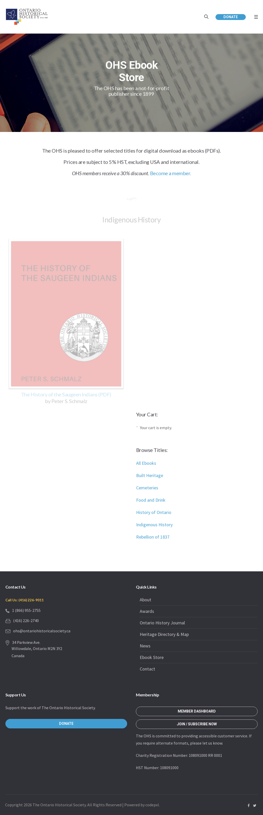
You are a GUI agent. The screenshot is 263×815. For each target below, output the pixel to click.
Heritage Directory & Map (164, 634)
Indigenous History (154, 525)
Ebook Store (152, 657)
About (145, 600)
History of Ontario (153, 512)
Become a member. (170, 174)
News (145, 646)
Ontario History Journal (162, 623)
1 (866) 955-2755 (26, 610)
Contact (147, 669)
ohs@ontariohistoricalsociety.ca (41, 630)
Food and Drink (150, 500)
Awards (147, 611)
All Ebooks (146, 463)
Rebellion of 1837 (153, 537)
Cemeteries (147, 488)
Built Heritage (149, 475)
